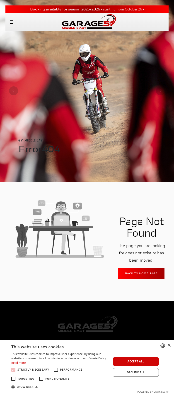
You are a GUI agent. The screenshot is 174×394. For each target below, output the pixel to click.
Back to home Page (141, 273)
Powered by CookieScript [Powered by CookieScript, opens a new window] (154, 391)
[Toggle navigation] (11, 22)
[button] (59, 387)
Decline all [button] (136, 372)
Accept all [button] (136, 361)
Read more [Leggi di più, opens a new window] (18, 363)
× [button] (169, 345)
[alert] (87, 367)
